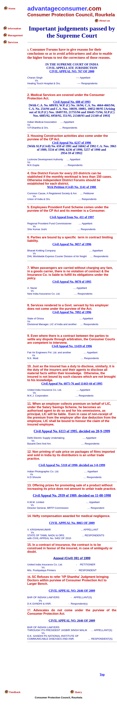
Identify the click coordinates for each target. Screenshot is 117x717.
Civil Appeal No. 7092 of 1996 (72, 312)
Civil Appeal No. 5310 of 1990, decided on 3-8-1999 (72, 465)
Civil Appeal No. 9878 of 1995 (72, 281)
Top (102, 674)
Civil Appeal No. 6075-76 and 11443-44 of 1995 (71, 383)
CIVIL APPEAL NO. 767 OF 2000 (71, 71)
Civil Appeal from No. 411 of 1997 (72, 217)
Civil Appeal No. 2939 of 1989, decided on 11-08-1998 (72, 495)
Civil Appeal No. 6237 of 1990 (72, 142)
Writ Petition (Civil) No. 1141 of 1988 (72, 187)
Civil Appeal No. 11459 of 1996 (72, 346)
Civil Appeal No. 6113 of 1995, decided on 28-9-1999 (72, 431)
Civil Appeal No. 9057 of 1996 (72, 244)
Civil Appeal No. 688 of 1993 (72, 101)
